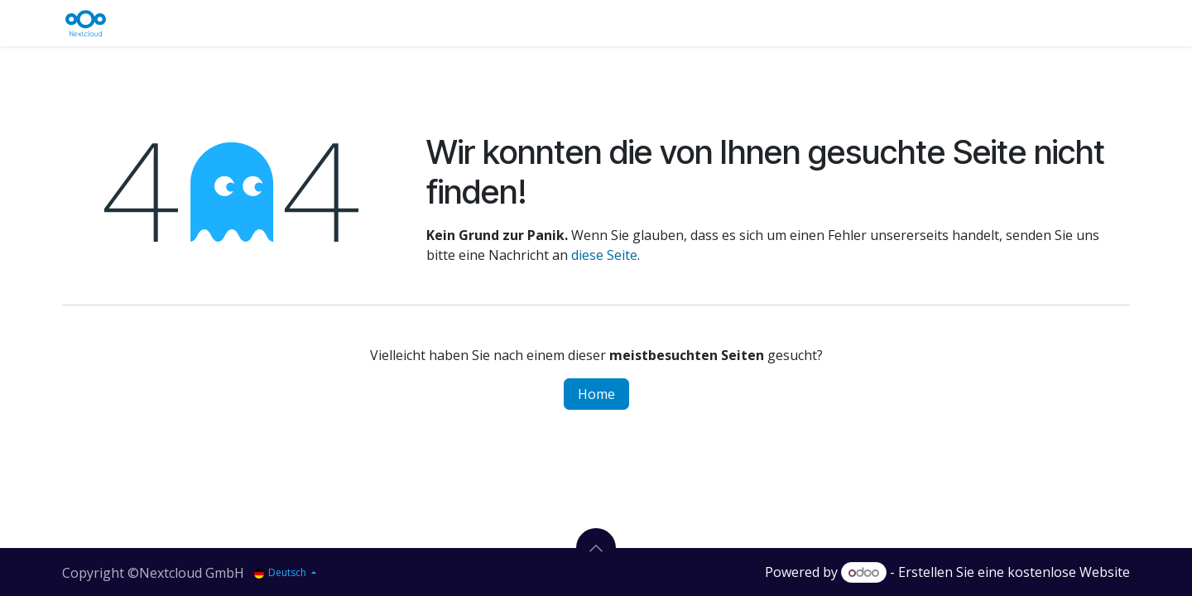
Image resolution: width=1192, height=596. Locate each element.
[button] (596, 548)
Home (596, 394)
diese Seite (604, 255)
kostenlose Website (1068, 572)
